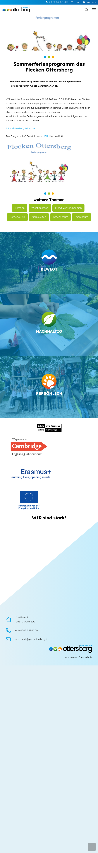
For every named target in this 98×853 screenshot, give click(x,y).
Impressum (81, 217)
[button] (86, 10)
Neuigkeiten (39, 217)
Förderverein (17, 217)
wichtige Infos (39, 208)
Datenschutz (60, 217)
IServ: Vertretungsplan (68, 208)
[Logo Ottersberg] (16, 9)
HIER (45, 136)
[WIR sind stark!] (49, 517)
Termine (19, 208)
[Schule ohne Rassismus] (49, 427)
